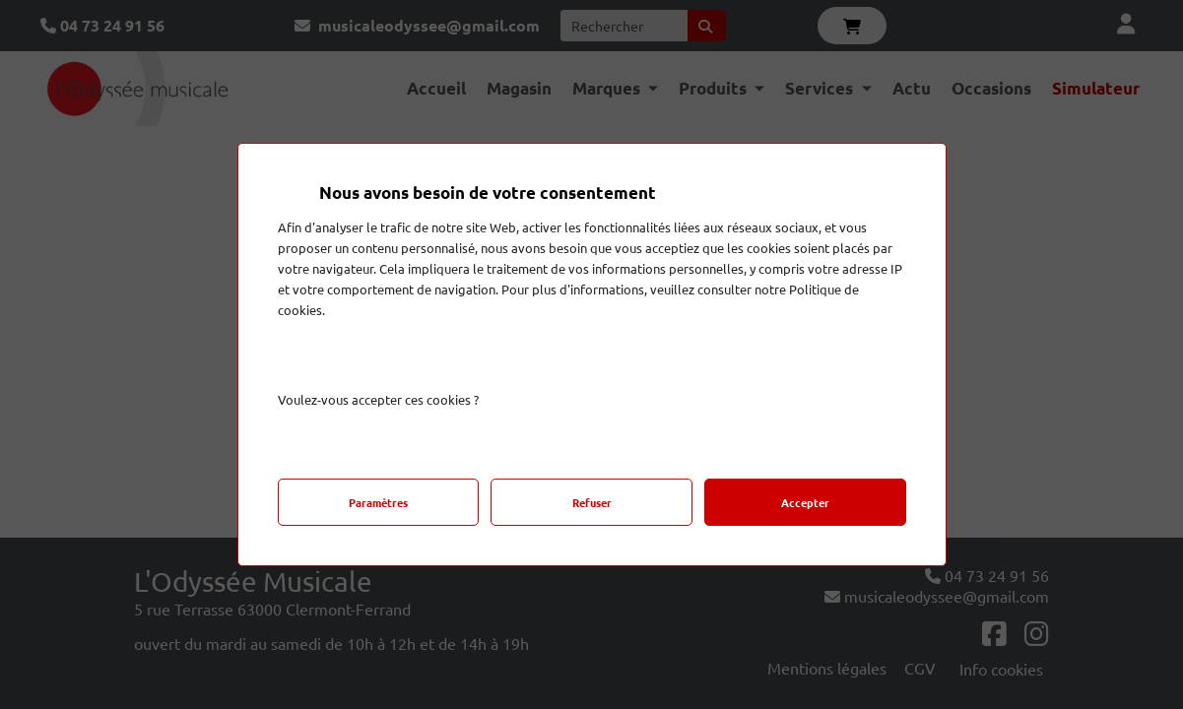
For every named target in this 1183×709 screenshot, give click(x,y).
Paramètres (378, 502)
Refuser (592, 502)
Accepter (805, 502)
